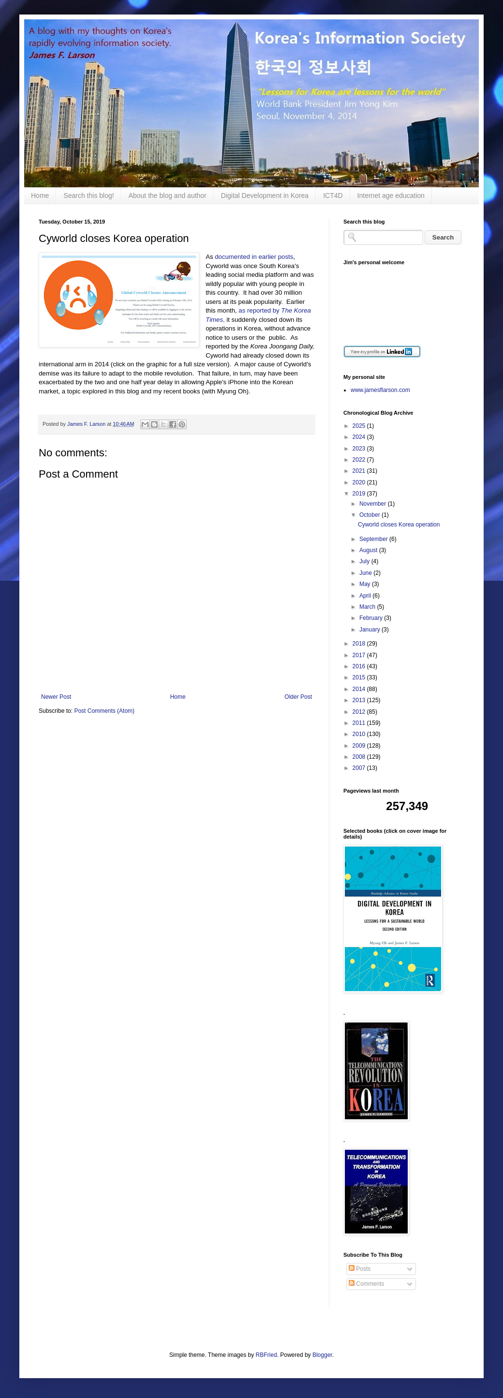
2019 (360, 493)
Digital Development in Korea (265, 195)
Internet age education (391, 195)
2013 (360, 700)
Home (40, 195)
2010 (360, 734)
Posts (359, 1268)
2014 (360, 689)
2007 (360, 768)
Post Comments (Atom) (104, 710)
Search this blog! (88, 195)
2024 (360, 437)
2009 (360, 745)
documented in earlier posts (254, 256)
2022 (360, 459)
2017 (360, 655)
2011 (360, 723)
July (365, 561)
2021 (360, 470)
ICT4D (332, 195)
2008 (360, 756)
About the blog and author (168, 195)
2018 (360, 643)
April (365, 595)
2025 (360, 425)
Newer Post (56, 696)
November (373, 503)
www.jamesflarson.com (380, 390)
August (369, 550)
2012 (360, 711)
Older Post (298, 696)
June (366, 573)
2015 (360, 677)
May (365, 584)
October (370, 514)
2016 (360, 666)
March (368, 606)
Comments (366, 1283)
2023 (360, 448)
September (374, 539)
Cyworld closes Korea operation (399, 524)
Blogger (322, 1355)
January (370, 629)
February (371, 618)
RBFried (266, 1355)
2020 (360, 482)
